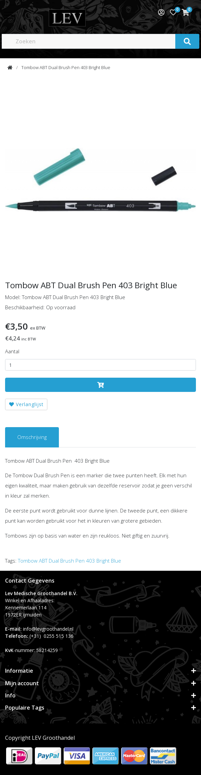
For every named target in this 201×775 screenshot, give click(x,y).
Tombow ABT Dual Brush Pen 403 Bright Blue (65, 67)
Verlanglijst (26, 404)
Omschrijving (32, 437)
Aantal (12, 351)
